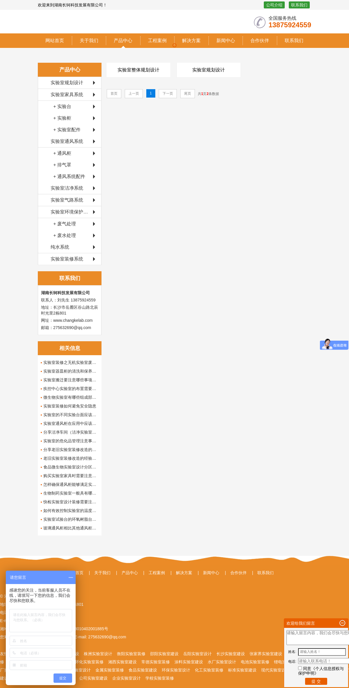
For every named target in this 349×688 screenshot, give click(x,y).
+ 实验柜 (61, 118)
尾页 (187, 93)
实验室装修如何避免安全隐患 (69, 406)
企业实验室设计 (126, 678)
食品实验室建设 (143, 670)
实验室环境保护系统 (71, 211)
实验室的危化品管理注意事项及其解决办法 (71, 441)
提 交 (316, 681)
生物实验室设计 (76, 670)
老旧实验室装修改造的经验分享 (71, 458)
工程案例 (157, 40)
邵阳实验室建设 (164, 653)
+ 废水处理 (63, 235)
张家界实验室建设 (266, 653)
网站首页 (54, 40)
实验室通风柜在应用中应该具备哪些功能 (71, 423)
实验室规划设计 (67, 82)
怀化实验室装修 (89, 662)
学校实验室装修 (159, 678)
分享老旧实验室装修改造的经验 (71, 449)
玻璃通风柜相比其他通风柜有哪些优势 (71, 528)
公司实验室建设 (93, 678)
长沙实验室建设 (230, 653)
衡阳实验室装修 (131, 653)
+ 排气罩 (61, 164)
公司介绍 (274, 5)
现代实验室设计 (275, 670)
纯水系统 (60, 247)
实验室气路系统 (67, 199)
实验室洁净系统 (67, 188)
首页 (114, 93)
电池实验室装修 (255, 662)
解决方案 (191, 40)
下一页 (168, 93)
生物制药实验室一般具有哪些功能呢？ (71, 493)
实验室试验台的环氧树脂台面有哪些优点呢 (71, 519)
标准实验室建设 (242, 670)
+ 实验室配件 (66, 129)
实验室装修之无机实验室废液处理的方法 (71, 362)
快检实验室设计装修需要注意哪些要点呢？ (71, 502)
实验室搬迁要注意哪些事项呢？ (71, 380)
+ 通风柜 (61, 153)
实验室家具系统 (67, 94)
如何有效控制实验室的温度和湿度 (71, 510)
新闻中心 (225, 40)
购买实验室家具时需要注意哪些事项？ (71, 475)
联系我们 (299, 5)
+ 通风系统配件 (68, 176)
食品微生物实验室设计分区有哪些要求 (71, 467)
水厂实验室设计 (222, 662)
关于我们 (89, 40)
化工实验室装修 (209, 670)
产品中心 (123, 40)
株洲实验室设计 (98, 653)
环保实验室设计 (176, 670)
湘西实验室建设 (122, 662)
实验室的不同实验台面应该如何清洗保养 (71, 414)
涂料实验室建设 (188, 662)
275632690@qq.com (106, 637)
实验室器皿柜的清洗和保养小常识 (71, 371)
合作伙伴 (259, 40)
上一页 (134, 93)
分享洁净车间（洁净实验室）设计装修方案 (71, 432)
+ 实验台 (61, 106)
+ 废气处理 (63, 223)
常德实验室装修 (155, 662)
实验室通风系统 (67, 141)
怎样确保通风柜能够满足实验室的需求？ (71, 484)
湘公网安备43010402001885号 (79, 628)
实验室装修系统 (67, 258)
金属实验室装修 (109, 670)
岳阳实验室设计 (197, 653)
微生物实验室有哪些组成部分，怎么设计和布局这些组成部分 (71, 397)
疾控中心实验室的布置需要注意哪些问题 (71, 388)
